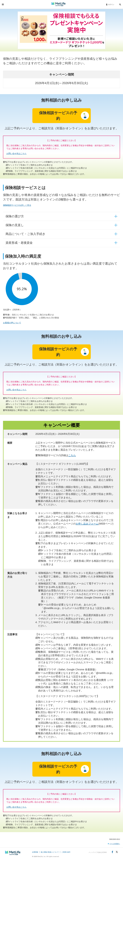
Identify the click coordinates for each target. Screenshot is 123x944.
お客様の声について (12, 323)
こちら (72, 455)
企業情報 (35, 852)
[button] (120, 5)
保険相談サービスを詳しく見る (17, 205)
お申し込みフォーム (87, 523)
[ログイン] (110, 4)
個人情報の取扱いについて (50, 852)
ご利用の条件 (65, 852)
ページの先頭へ (114, 844)
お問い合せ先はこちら (16, 153)
